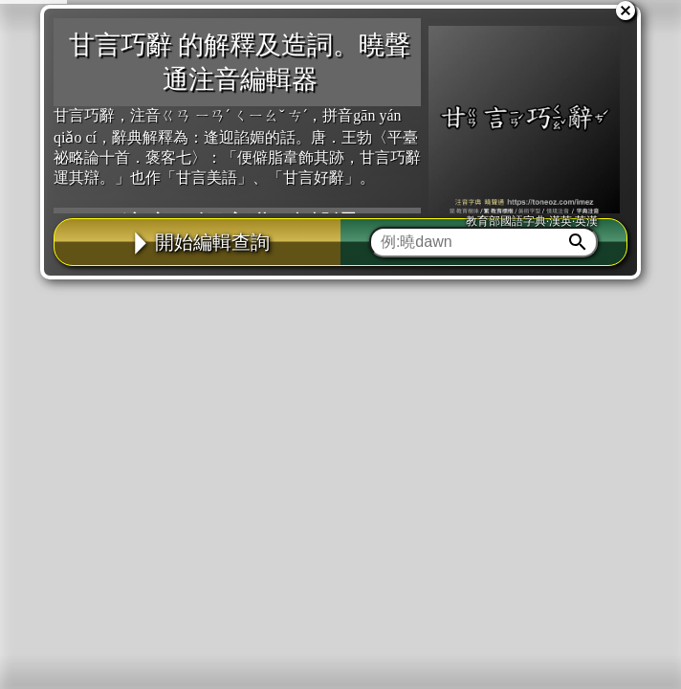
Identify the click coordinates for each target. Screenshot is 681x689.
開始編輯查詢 (198, 242)
